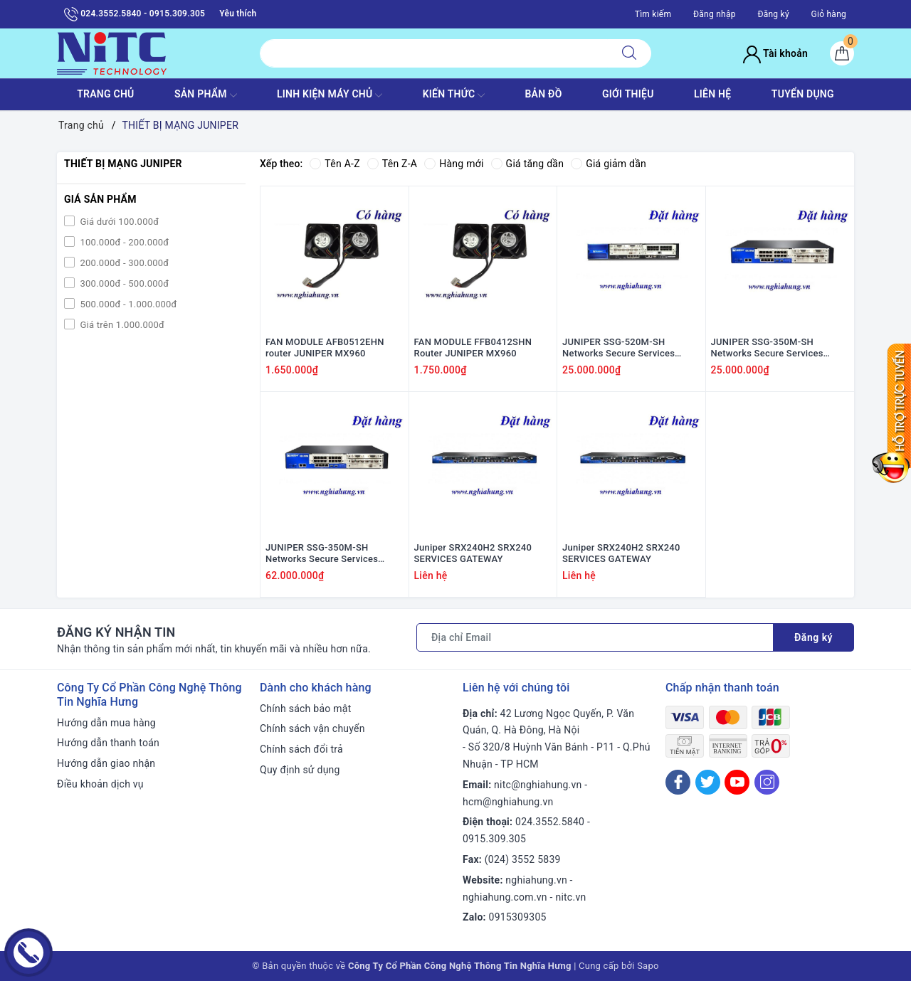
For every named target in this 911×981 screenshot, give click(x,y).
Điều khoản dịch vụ (100, 784)
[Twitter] (707, 782)
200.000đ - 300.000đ (123, 263)
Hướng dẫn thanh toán (108, 742)
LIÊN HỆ (712, 94)
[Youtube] (737, 782)
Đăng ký (773, 14)
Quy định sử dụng (300, 769)
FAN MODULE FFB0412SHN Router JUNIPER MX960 (473, 347)
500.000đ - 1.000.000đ (127, 304)
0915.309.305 (494, 838)
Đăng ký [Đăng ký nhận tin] (813, 637)
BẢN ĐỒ (543, 94)
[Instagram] (766, 782)
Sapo (648, 965)
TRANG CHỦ (105, 94)
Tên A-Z (334, 163)
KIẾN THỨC (454, 95)
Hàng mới (453, 163)
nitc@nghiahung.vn (537, 784)
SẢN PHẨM (205, 95)
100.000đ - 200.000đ (123, 242)
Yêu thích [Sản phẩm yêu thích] (237, 13)
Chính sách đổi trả (301, 749)
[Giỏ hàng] (842, 53)
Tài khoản (775, 53)
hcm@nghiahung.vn (508, 801)
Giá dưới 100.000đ (118, 221)
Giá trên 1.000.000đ (121, 324)
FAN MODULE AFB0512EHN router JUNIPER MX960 (324, 347)
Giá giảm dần (608, 163)
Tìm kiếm (653, 14)
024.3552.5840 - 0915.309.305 (134, 14)
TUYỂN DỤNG (803, 94)
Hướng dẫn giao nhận (106, 763)
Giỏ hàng (828, 14)
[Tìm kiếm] (629, 53)
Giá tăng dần (527, 163)
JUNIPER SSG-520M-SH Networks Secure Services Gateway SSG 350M (618, 348)
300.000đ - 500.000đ (123, 283)
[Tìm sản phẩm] (434, 53)
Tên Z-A (392, 163)
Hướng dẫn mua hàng (106, 722)
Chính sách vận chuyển (312, 728)
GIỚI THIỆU (628, 94)
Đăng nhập (714, 14)
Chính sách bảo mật (305, 708)
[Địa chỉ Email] (595, 637)
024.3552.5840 (549, 821)
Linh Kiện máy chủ (329, 95)
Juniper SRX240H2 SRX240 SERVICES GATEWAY (473, 553)
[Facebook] (677, 782)
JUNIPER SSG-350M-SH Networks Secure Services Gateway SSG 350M (767, 348)
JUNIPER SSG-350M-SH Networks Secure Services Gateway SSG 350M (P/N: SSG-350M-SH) (332, 554)
